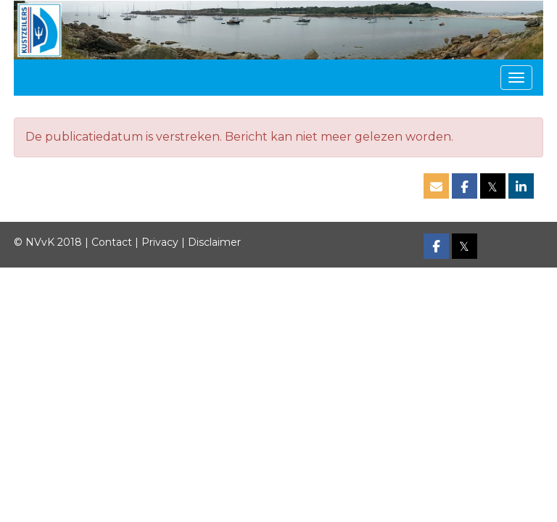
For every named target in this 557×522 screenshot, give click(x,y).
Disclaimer (214, 242)
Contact (111, 242)
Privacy (159, 242)
